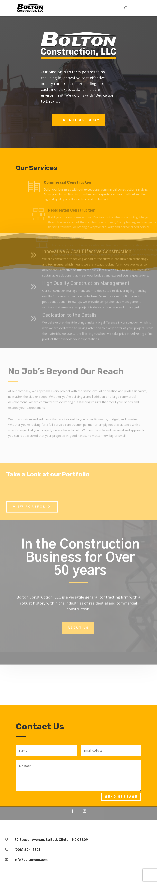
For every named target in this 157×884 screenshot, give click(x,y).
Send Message (121, 797)
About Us (78, 592)
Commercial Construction (78, 182)
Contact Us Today (78, 120)
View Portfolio (32, 470)
